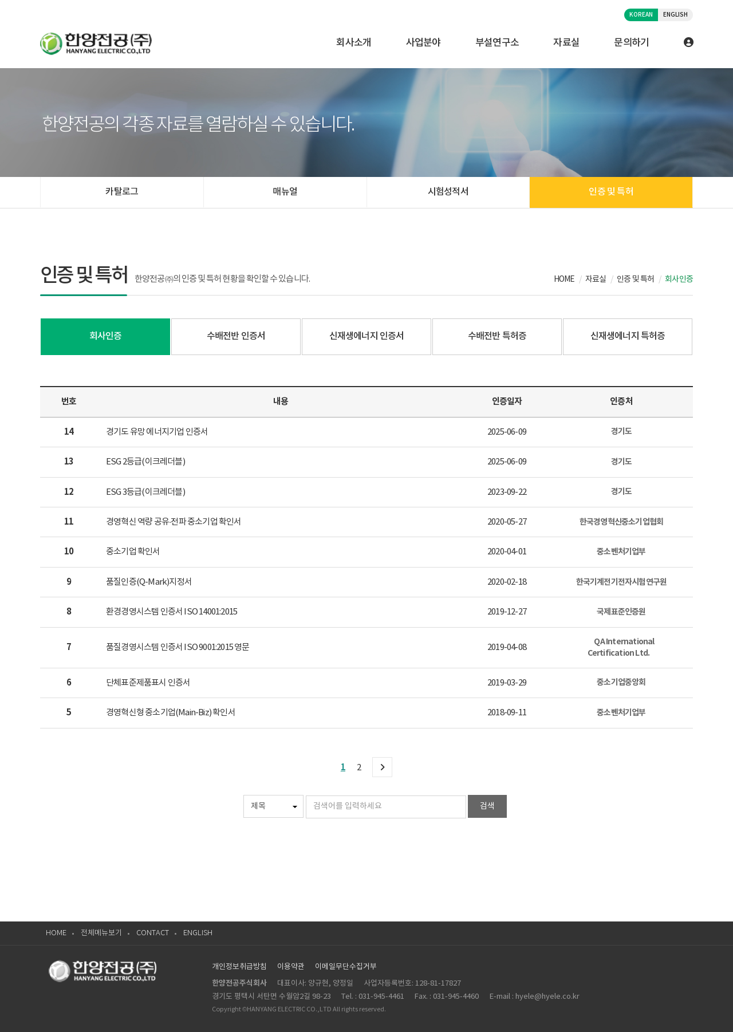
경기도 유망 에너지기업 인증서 (157, 432)
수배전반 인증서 (236, 336)
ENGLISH (675, 14)
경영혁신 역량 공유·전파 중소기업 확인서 (174, 522)
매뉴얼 (285, 192)
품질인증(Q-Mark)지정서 (149, 582)
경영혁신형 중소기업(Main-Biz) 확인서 (170, 713)
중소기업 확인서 (133, 552)
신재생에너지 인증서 (366, 336)
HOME (56, 933)
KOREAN (641, 14)
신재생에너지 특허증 (627, 336)
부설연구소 (497, 43)
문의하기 (631, 43)
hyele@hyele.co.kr (547, 996)
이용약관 (291, 967)
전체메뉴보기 (101, 933)
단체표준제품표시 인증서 (148, 683)
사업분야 (423, 43)
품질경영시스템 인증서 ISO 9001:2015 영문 (178, 647)
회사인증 (105, 336)
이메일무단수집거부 (346, 967)
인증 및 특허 (611, 192)
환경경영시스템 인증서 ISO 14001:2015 (171, 612)
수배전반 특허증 (497, 336)
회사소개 (353, 43)
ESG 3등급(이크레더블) (145, 492)
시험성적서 (448, 192)
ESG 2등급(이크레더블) (145, 462)
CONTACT (152, 933)
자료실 (566, 43)
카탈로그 (121, 192)
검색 (487, 806)
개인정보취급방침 (239, 967)
